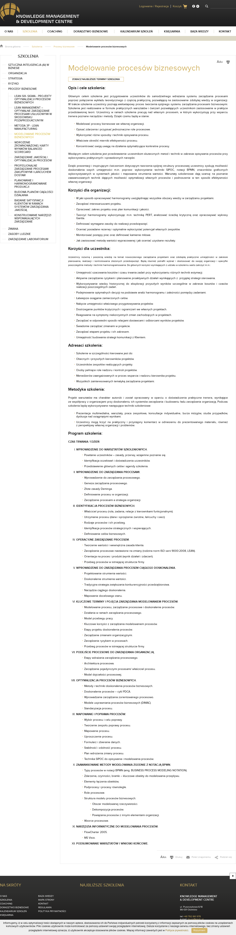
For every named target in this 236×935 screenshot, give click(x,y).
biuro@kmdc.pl (196, 919)
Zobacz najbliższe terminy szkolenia (96, 79)
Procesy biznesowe (64, 46)
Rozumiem (199, 930)
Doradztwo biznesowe (14, 907)
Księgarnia (6, 915)
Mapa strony (46, 899)
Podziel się (226, 857)
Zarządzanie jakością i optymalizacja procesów (33, 159)
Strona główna (12, 46)
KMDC (4, 4)
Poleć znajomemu (201, 857)
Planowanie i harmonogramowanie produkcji (30, 184)
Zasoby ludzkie (19, 234)
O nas (3, 896)
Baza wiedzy (46, 896)
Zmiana (13, 229)
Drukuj (178, 857)
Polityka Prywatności (52, 911)
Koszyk (177, 6)
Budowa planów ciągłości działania (33, 194)
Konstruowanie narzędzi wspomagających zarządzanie (32, 218)
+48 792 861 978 (192, 916)
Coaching (6, 903)
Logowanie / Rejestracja (154, 6)
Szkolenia (37, 46)
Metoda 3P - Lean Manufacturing (26, 127)
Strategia (15, 78)
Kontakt (43, 903)
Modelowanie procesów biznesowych (32, 136)
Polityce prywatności (176, 930)
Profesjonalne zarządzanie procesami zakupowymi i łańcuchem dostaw (32, 170)
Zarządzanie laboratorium (28, 239)
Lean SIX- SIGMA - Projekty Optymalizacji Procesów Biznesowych (33, 99)
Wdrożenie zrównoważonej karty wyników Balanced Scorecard (31, 147)
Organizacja (17, 73)
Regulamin (44, 907)
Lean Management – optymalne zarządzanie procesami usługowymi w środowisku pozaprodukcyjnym (33, 114)
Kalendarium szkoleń (13, 911)
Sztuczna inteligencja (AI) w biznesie (28, 66)
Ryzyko (13, 83)
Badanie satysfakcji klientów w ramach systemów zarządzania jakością (31, 205)
